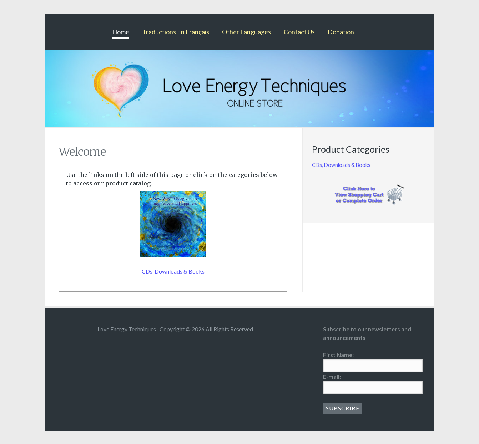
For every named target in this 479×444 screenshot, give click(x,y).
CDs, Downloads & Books (173, 271)
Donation (341, 32)
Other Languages (246, 32)
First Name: (338, 354)
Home (120, 32)
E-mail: (332, 376)
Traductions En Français (175, 32)
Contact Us (299, 32)
